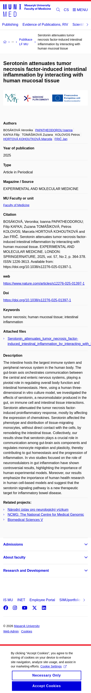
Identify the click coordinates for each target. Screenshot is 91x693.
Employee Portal (42, 600)
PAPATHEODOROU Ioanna (54, 130)
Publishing (10, 24)
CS (66, 10)
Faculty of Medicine (16, 205)
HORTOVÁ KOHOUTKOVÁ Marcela (27, 139)
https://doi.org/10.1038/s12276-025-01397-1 (37, 300)
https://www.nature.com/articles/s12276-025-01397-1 (43, 283)
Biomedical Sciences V (25, 520)
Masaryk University (27, 626)
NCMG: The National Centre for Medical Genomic (46, 514)
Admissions (13, 544)
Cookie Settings (53, 669)
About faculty (14, 557)
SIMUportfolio (69, 600)
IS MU (8, 600)
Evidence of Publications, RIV (45, 24)
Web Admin (11, 631)
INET (21, 600)
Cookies (26, 631)
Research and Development (26, 570)
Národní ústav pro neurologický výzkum (38, 509)
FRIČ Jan (61, 139)
